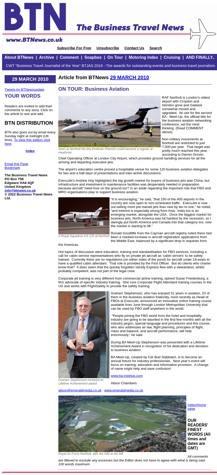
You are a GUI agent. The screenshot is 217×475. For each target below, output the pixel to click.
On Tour (115, 57)
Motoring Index (143, 57)
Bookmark (12, 168)
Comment (69, 57)
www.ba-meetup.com (127, 376)
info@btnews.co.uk (20, 190)
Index (30, 151)
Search (155, 48)
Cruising (172, 57)
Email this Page (16, 164)
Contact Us (134, 48)
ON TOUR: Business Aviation (93, 89)
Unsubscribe (107, 48)
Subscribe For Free (74, 48)
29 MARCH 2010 (129, 77)
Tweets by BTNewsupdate (24, 89)
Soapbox (93, 57)
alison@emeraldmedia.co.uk (79, 390)
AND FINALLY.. (200, 57)
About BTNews (19, 57)
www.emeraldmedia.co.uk (123, 390)
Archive (46, 57)
